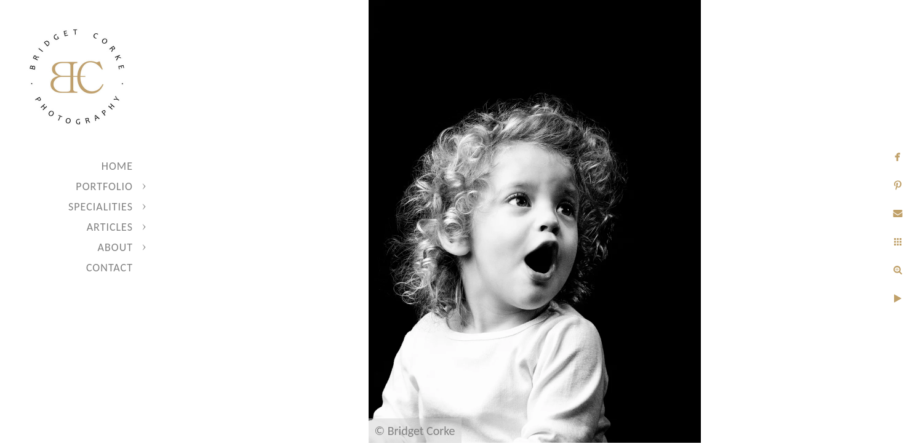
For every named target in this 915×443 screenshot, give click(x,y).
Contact (109, 267)
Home (117, 166)
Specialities (100, 207)
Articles (110, 227)
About (115, 247)
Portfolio (104, 186)
